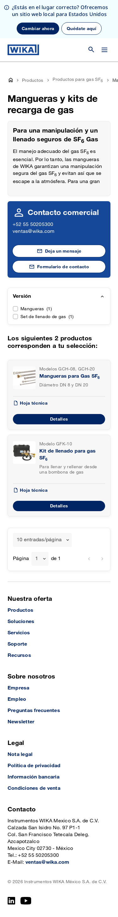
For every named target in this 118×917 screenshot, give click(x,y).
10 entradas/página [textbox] (39, 540)
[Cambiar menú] (104, 50)
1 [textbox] (36, 559)
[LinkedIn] (11, 900)
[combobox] (42, 540)
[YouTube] (25, 900)
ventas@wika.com (34, 231)
